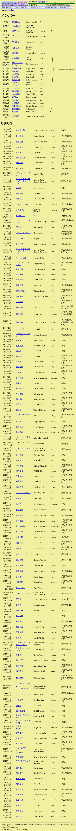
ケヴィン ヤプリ (22, 554)
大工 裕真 (16, 94)
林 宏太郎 (19, 537)
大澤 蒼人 (16, 74)
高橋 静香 (19, 466)
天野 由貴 (19, 168)
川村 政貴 (19, 789)
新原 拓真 (19, 521)
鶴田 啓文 (19, 560)
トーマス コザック (23, 694)
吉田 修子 (19, 773)
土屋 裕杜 (19, 566)
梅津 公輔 (19, 269)
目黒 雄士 (19, 404)
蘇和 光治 (19, 152)
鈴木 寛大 (19, 147)
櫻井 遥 (18, 655)
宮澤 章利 (19, 795)
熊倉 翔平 (19, 738)
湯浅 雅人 (19, 768)
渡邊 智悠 (19, 142)
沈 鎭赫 (18, 460)
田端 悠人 (19, 811)
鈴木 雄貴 (16, 109)
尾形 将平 (19, 577)
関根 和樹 (19, 302)
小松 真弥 (19, 136)
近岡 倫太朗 (20, 158)
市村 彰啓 (19, 666)
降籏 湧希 (19, 279)
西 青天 (15, 112)
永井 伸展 (19, 346)
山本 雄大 (16, 58)
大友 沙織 (19, 616)
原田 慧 (18, 351)
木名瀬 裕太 (20, 779)
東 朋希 (18, 340)
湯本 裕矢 (19, 743)
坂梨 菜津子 (20, 757)
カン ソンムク (21, 258)
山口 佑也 (19, 427)
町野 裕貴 (19, 471)
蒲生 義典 (19, 455)
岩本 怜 (15, 100)
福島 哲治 (16, 26)
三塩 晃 (18, 805)
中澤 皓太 (19, 163)
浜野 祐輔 (19, 274)
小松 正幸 (19, 510)
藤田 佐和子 (20, 388)
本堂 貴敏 (19, 678)
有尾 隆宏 (19, 394)
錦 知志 (18, 638)
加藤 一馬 (19, 543)
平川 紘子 (19, 244)
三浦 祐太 (16, 42)
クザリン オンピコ (23, 593)
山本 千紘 (19, 432)
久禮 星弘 (19, 700)
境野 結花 (19, 784)
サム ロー (19, 238)
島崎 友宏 (19, 297)
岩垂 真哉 (19, 571)
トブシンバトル (22, 204)
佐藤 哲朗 (19, 582)
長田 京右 (19, 199)
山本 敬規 (19, 515)
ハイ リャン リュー (23, 233)
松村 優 (18, 372)
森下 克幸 (16, 31)
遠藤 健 (18, 356)
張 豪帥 (18, 605)
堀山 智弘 (19, 660)
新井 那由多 (16, 68)
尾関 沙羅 (19, 307)
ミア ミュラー (21, 329)
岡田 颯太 (16, 77)
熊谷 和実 (19, 322)
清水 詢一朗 (20, 130)
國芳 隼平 (19, 733)
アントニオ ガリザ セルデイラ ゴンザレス (23, 181)
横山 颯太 (19, 367)
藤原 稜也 (19, 421)
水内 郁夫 (16, 22)
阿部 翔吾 (19, 285)
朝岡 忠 (18, 548)
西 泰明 (18, 361)
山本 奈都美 (20, 526)
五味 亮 (18, 706)
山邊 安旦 (19, 800)
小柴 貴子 (16, 116)
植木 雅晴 (16, 71)
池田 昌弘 (19, 487)
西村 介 (18, 504)
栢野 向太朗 (16, 106)
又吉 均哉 (19, 531)
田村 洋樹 (19, 399)
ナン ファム (20, 588)
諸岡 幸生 (19, 481)
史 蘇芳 (18, 498)
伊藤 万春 (19, 611)
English (11, 10)
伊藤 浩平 (19, 193)
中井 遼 (18, 383)
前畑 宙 (15, 97)
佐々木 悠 (19, 816)
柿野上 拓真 (20, 291)
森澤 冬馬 (19, 632)
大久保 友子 (20, 216)
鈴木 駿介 (19, 671)
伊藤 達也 (19, 621)
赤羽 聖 (18, 227)
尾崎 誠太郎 (16, 91)
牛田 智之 (19, 410)
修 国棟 (15, 53)
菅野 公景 (16, 48)
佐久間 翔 (16, 80)
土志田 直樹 (20, 711)
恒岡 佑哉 (19, 627)
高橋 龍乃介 (20, 210)
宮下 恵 (18, 599)
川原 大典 (19, 378)
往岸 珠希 (16, 103)
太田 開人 (16, 88)
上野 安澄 (19, 314)
